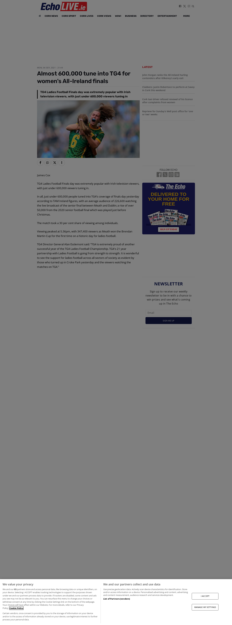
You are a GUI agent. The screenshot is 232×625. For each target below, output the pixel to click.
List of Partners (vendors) (116, 598)
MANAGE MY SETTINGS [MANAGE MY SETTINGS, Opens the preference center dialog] (205, 607)
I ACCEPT (205, 596)
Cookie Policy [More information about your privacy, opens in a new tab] (16, 608)
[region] (116, 602)
